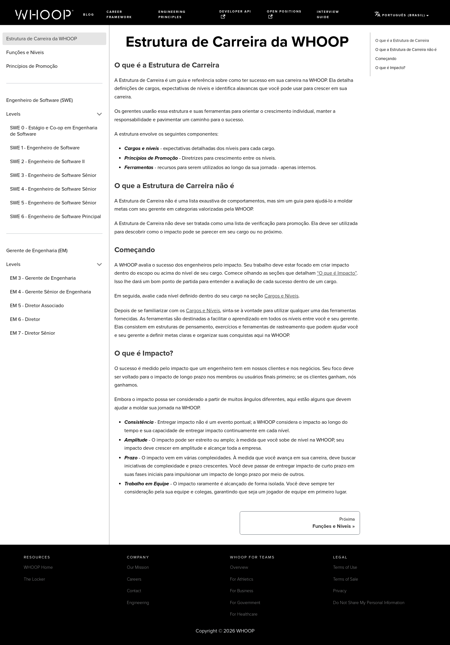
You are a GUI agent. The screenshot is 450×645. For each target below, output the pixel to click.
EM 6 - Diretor (25, 319)
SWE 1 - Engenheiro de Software (45, 148)
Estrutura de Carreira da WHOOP (41, 39)
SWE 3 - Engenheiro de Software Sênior (53, 175)
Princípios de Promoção (32, 66)
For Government (245, 602)
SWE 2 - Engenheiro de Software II (47, 161)
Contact (134, 590)
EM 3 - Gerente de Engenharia (43, 278)
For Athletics (241, 579)
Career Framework (119, 14)
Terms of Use (345, 567)
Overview (239, 567)
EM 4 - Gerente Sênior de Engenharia (50, 292)
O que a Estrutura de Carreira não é (406, 49)
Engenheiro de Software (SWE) (39, 100)
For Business (241, 590)
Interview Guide (328, 14)
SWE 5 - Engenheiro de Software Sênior (53, 203)
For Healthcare (244, 614)
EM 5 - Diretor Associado (37, 305)
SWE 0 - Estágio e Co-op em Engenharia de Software (53, 131)
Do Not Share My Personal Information (368, 602)
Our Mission (138, 567)
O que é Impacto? (390, 67)
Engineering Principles (172, 14)
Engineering (138, 602)
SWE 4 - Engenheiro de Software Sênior (53, 189)
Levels (13, 114)
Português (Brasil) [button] (399, 14)
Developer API (235, 14)
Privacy (340, 590)
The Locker (34, 579)
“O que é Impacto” (337, 273)
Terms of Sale (345, 579)
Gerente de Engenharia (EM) (37, 251)
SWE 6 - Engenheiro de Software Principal (55, 216)
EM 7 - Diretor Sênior (32, 333)
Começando (385, 58)
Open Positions (284, 14)
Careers (134, 579)
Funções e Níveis (25, 52)
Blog (88, 15)
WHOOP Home (38, 567)
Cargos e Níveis (281, 296)
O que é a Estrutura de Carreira (402, 40)
